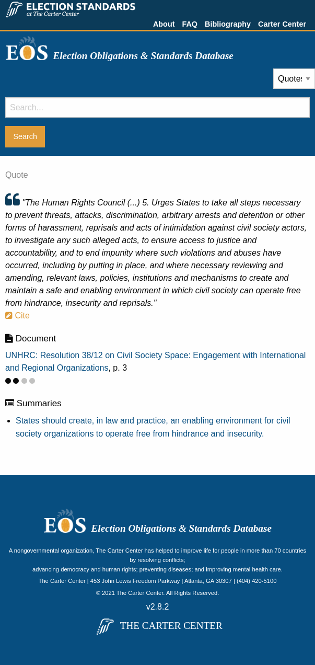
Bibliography (228, 24)
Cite (17, 315)
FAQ (189, 24)
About (164, 24)
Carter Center (282, 24)
